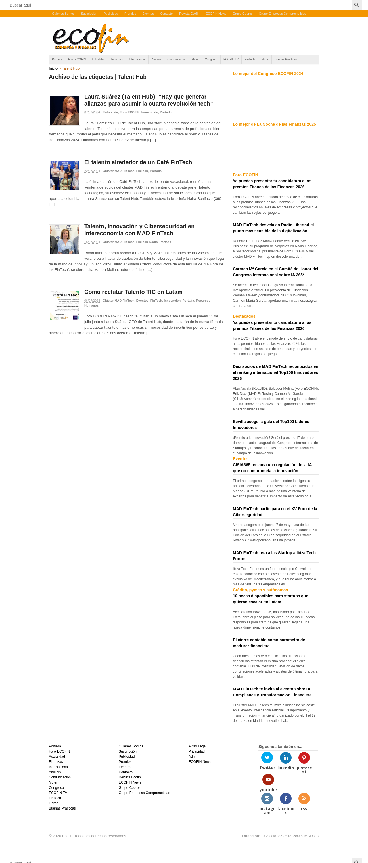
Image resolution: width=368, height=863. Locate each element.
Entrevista (110, 112)
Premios (130, 13)
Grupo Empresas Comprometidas (282, 13)
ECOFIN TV (231, 59)
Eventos (148, 13)
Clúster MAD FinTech (118, 171)
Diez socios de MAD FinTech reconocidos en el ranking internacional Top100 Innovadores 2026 (275, 372)
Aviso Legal (197, 746)
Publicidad (110, 13)
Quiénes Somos (63, 13)
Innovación (149, 112)
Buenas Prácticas (286, 59)
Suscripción (89, 13)
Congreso (211, 59)
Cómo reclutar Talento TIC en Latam (133, 292)
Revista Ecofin (189, 13)
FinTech (250, 59)
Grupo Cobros (242, 13)
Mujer (195, 59)
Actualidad (98, 59)
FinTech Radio (147, 242)
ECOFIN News (216, 13)
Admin (193, 757)
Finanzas (117, 59)
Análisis (156, 59)
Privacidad (197, 751)
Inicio (53, 68)
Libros (265, 59)
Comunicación (176, 59)
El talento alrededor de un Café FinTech (138, 162)
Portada (57, 59)
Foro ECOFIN (77, 59)
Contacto (166, 13)
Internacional (137, 59)
